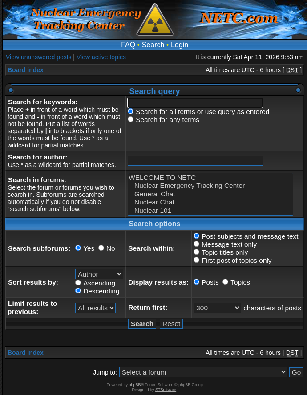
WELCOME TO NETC (210, 178)
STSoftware (165, 389)
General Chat (210, 194)
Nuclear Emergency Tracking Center (210, 186)
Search (153, 45)
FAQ (128, 45)
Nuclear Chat (210, 202)
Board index (26, 69)
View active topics (101, 57)
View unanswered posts (39, 57)
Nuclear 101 (210, 211)
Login (179, 45)
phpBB (135, 385)
